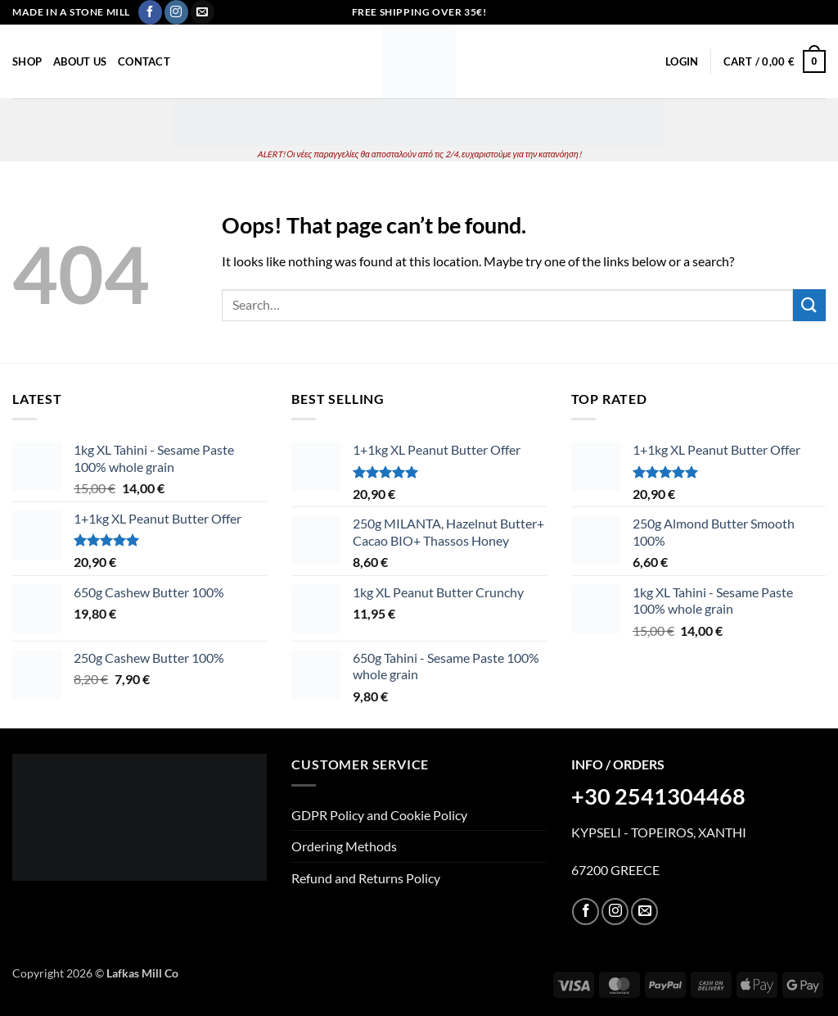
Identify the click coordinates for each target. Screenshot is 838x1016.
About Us (79, 61)
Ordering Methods (344, 846)
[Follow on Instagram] (176, 12)
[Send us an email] (202, 12)
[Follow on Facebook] (150, 12)
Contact (144, 61)
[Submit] (809, 305)
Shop (27, 61)
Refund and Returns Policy (365, 878)
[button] (681, 61)
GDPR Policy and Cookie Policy (379, 815)
